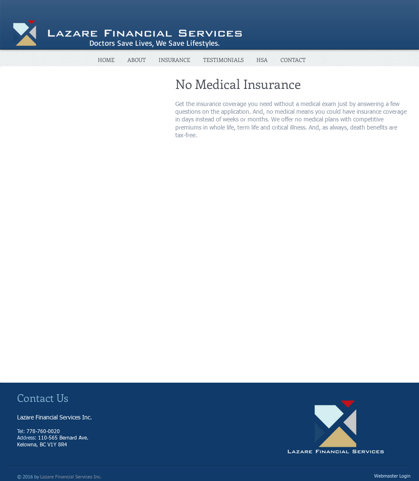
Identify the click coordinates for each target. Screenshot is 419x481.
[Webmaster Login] (392, 476)
